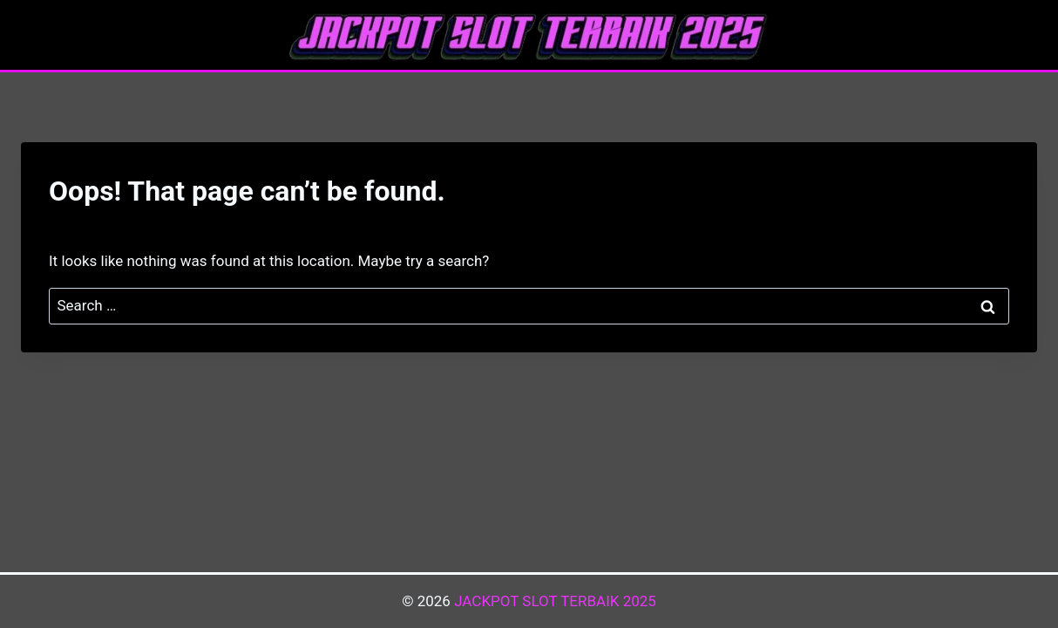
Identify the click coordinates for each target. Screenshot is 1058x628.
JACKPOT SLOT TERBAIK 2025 (555, 601)
